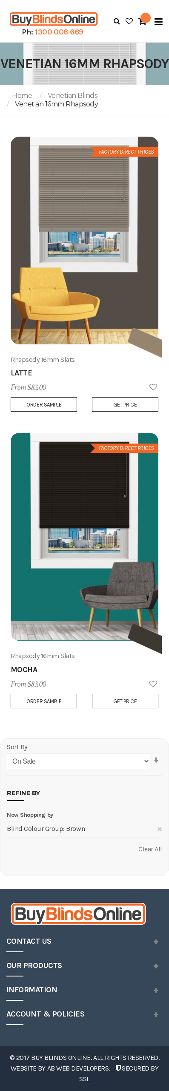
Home (22, 96)
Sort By (17, 747)
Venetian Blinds (72, 96)
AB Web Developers (78, 1068)
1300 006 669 (59, 32)
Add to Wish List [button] (153, 387)
